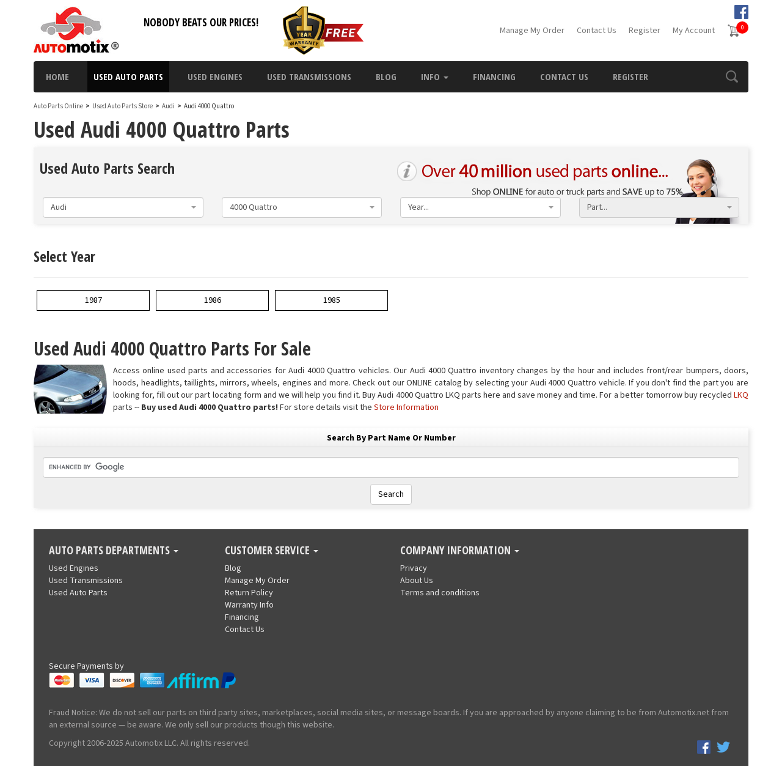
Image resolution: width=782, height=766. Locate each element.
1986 (212, 300)
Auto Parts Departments (113, 551)
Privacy (413, 568)
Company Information (459, 551)
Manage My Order (532, 30)
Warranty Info (249, 605)
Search (391, 494)
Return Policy (249, 593)
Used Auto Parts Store (122, 106)
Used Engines (215, 76)
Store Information (406, 407)
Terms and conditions (440, 593)
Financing (494, 76)
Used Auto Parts (128, 76)
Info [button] (434, 76)
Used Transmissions (309, 76)
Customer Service (271, 551)
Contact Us (596, 30)
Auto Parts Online (58, 106)
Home (57, 76)
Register (644, 30)
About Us (416, 580)
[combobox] (123, 207)
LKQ (741, 395)
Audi (168, 106)
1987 (93, 300)
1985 (331, 300)
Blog (386, 76)
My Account (694, 30)
